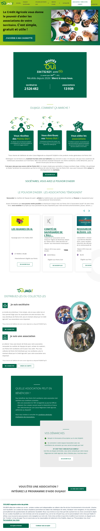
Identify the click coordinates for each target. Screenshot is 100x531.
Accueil (18, 3)
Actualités (66, 3)
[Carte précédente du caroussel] (84, 210)
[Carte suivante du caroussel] (89, 210)
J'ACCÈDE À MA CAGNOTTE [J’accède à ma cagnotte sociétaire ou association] (19, 38)
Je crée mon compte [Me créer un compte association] (77, 489)
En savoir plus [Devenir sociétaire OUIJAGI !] (66, 458)
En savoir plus (25, 264)
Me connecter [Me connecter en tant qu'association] (9, 366)
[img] (12, 254)
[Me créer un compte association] (81, 3)
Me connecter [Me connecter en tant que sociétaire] (9, 329)
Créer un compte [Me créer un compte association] (25, 366)
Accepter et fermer (16, 525)
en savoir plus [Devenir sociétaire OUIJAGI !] (50, 174)
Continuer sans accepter (43, 525)
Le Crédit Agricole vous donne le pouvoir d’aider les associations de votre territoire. (23, 20)
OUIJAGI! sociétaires (26, 3)
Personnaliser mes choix (11, 520)
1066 (66, 250)
